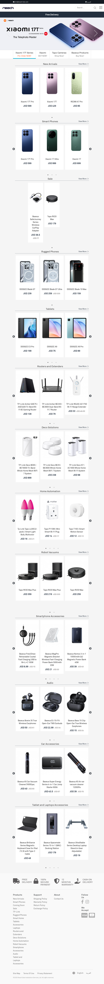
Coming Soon (19, 905)
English (80, 973)
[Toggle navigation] (101, 7)
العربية (88, 2)
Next (90, 149)
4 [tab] (58, 548)
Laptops (16, 928)
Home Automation (50, 491)
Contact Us (58, 899)
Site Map (16, 973)
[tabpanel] (27, 91)
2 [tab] (52, 175)
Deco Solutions (50, 427)
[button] (8, 38)
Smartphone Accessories (50, 616)
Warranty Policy (40, 902)
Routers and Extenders (50, 366)
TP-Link (16, 912)
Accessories (18, 925)
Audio (50, 682)
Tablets (50, 308)
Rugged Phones (50, 251)
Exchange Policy (41, 908)
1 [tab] (52, 117)
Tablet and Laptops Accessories (50, 804)
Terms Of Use (28, 973)
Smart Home (18, 918)
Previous (13, 149)
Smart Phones (50, 121)
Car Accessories (50, 743)
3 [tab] (56, 175)
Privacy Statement (44, 973)
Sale (50, 178)
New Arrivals (50, 64)
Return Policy (39, 905)
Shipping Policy (40, 899)
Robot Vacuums (50, 552)
